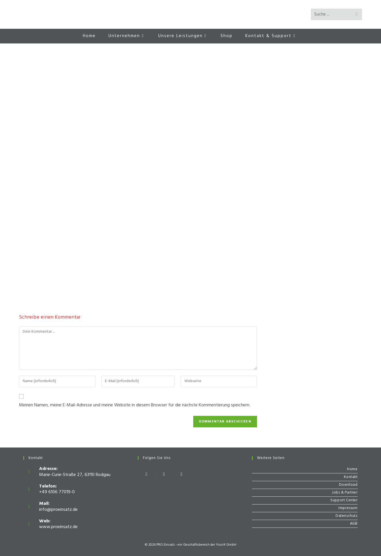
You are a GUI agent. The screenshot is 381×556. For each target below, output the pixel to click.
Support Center (343, 500)
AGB (354, 524)
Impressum (347, 508)
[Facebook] (146, 474)
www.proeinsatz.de (58, 527)
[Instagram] (164, 474)
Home (352, 469)
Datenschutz (347, 516)
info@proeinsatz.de (58, 509)
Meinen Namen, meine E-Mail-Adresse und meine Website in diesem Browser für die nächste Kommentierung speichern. (134, 405)
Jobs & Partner (344, 493)
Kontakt (350, 477)
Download (348, 485)
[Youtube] (181, 474)
